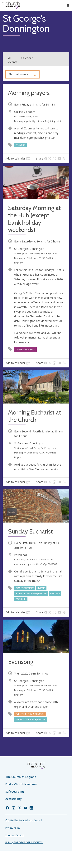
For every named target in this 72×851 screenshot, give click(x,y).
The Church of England (20, 777)
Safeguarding (14, 791)
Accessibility (13, 799)
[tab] (18, 158)
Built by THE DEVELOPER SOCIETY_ (24, 842)
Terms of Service (14, 835)
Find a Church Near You (21, 784)
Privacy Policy (12, 827)
